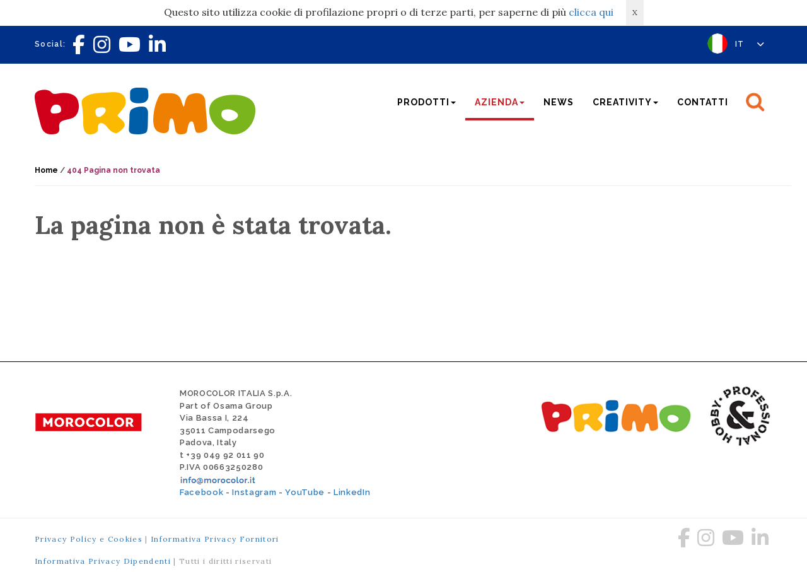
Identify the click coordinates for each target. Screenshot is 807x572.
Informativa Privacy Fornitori (215, 539)
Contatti (702, 102)
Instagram (254, 492)
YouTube (305, 492)
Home (46, 170)
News (558, 102)
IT (750, 44)
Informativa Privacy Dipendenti (103, 561)
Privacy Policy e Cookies (88, 539)
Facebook (201, 492)
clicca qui (591, 12)
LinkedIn (352, 492)
